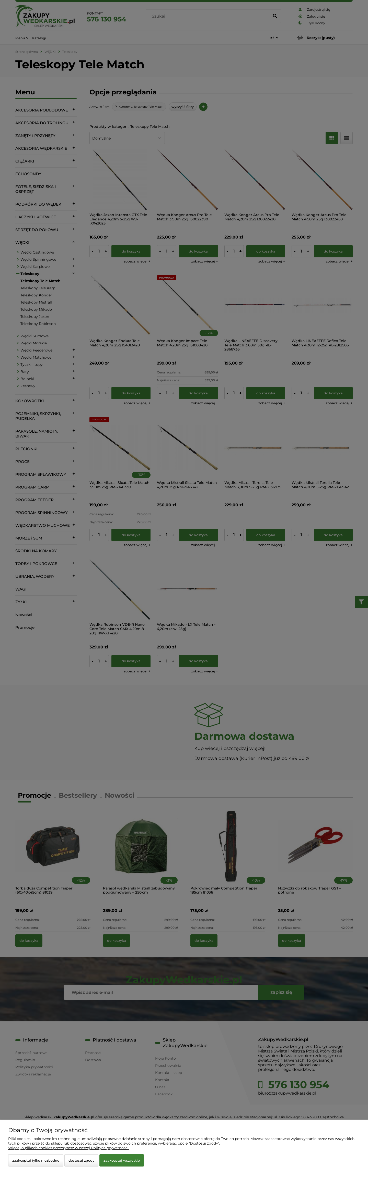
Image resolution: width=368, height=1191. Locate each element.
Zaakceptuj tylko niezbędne (35, 1160)
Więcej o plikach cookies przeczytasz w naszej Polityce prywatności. (68, 1148)
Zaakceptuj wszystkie (121, 1160)
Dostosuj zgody (81, 1160)
